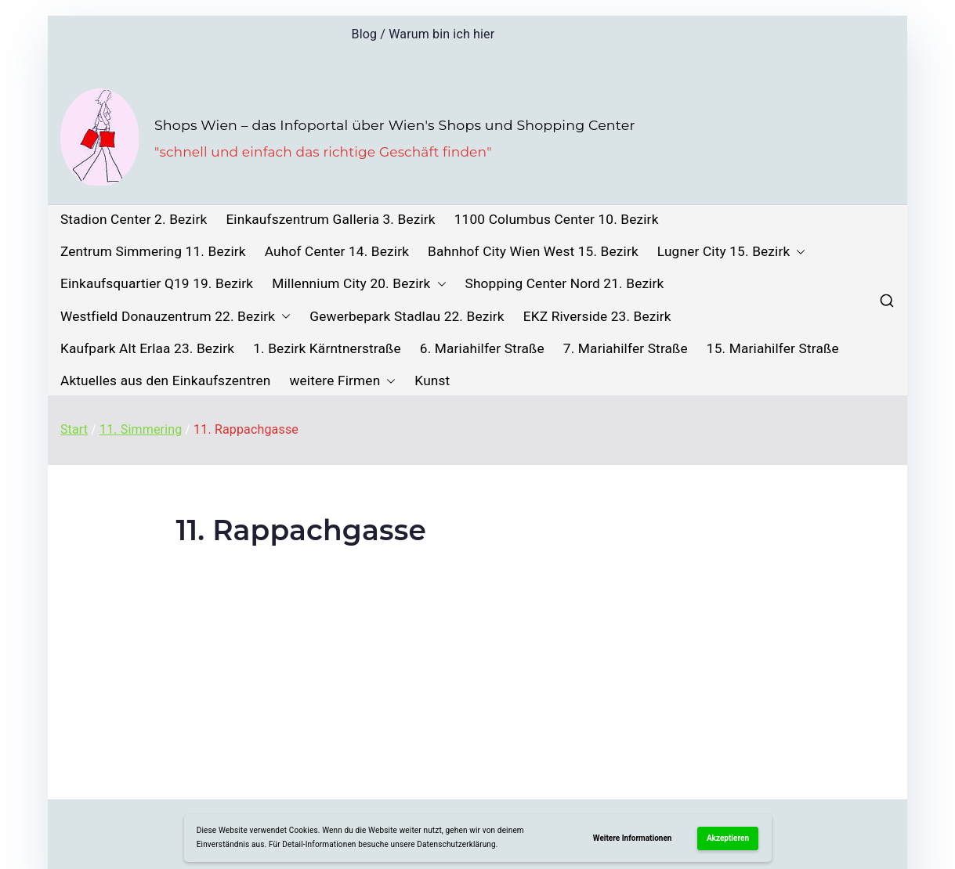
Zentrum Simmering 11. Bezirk (153, 251)
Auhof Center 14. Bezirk (337, 251)
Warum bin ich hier (441, 34)
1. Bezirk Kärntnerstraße (327, 348)
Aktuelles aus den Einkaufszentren (165, 381)
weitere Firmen (342, 381)
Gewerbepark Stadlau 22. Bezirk (406, 316)
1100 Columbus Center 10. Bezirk (556, 219)
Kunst (432, 381)
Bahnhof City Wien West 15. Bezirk (533, 251)
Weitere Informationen (632, 838)
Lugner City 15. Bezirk (731, 251)
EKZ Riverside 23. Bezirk (597, 316)
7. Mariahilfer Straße (625, 348)
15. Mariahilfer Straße (773, 348)
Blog (365, 34)
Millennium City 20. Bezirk (359, 283)
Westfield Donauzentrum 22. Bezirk (175, 316)
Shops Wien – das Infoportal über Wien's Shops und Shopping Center (394, 125)
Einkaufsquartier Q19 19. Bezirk (156, 283)
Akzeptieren (728, 838)
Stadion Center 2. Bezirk (133, 219)
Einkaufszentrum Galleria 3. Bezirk (330, 219)
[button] (797, 251)
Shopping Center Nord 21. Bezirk (564, 283)
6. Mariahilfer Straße (482, 348)
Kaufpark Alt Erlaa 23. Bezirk (147, 348)
